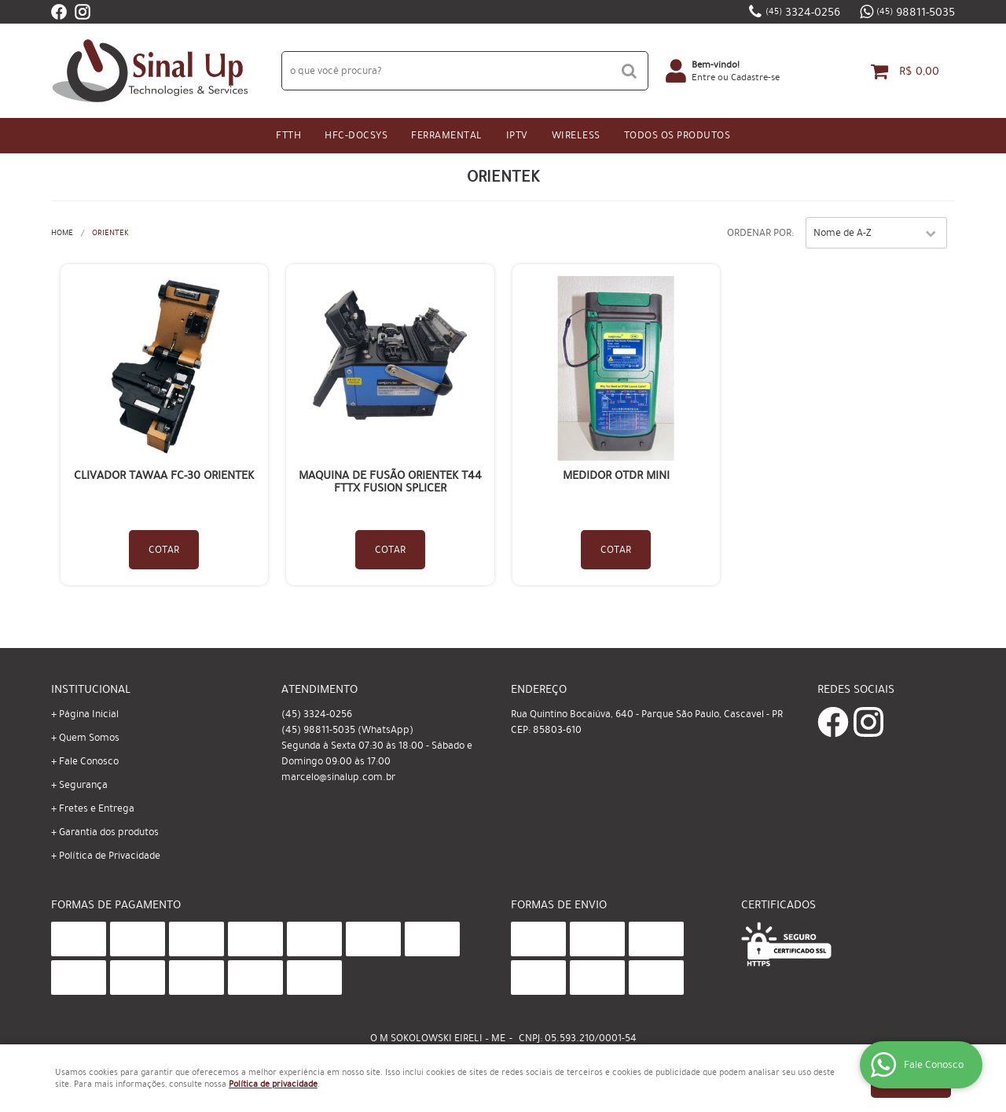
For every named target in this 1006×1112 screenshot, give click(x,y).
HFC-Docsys (356, 135)
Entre (703, 77)
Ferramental (447, 135)
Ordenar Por (759, 233)
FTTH (288, 135)
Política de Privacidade (109, 855)
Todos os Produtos (677, 135)
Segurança (83, 785)
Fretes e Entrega (96, 808)
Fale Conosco (89, 761)
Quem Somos (89, 738)
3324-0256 (803, 11)
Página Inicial (89, 714)
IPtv (517, 135)
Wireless (576, 135)
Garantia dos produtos (109, 832)
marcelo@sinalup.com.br (338, 777)
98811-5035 (915, 11)
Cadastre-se (755, 77)
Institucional (90, 689)
